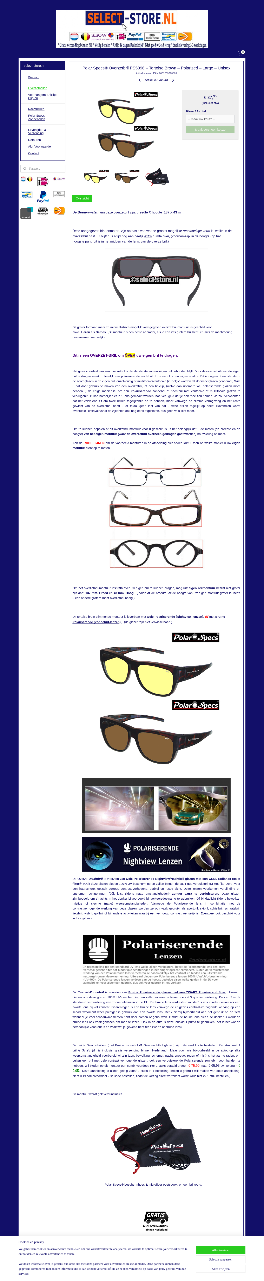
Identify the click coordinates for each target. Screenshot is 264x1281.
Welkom (33, 77)
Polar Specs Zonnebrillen (36, 117)
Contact (33, 153)
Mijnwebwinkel (172, 1273)
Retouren (34, 140)
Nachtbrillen (36, 109)
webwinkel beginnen (140, 1273)
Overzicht (82, 198)
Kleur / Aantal (196, 111)
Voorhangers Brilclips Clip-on (42, 96)
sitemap (120, 1273)
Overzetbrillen (37, 88)
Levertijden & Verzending (37, 131)
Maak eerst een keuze (210, 129)
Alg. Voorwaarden (40, 146)
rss (126, 1273)
